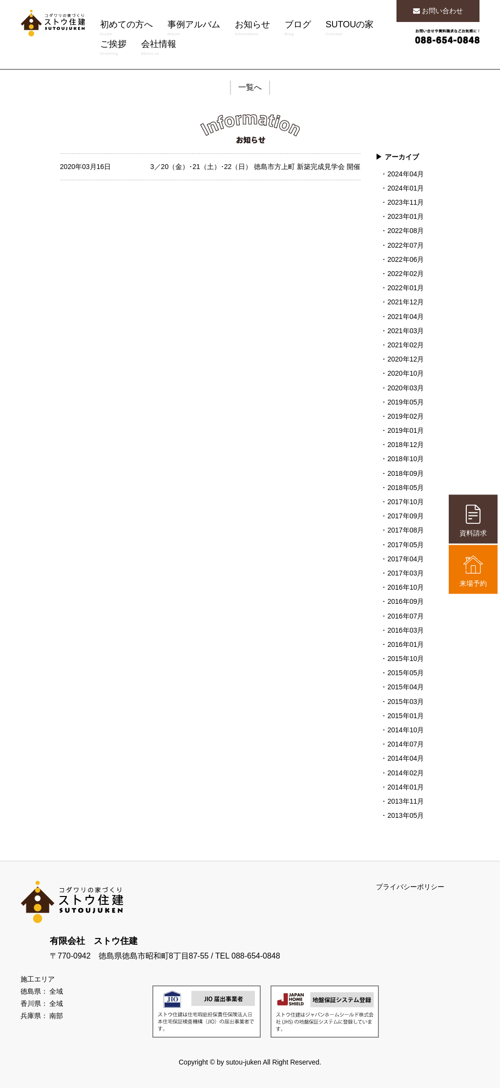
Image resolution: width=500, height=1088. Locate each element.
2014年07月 (405, 744)
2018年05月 (405, 487)
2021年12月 (405, 302)
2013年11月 (405, 801)
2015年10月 (405, 658)
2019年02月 (405, 416)
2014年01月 (405, 787)
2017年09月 (405, 516)
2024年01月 (405, 188)
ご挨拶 (113, 49)
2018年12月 (405, 444)
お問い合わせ (438, 11)
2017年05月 (405, 545)
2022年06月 (405, 259)
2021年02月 (405, 345)
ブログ (298, 29)
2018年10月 (405, 459)
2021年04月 (405, 316)
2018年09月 (405, 473)
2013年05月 (405, 815)
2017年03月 (405, 573)
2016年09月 (405, 601)
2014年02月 (405, 773)
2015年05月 (405, 673)
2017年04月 (405, 559)
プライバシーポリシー (410, 887)
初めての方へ (126, 29)
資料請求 (473, 520)
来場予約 (473, 571)
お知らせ (252, 29)
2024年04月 (405, 174)
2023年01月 (405, 216)
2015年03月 (405, 701)
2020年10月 (405, 373)
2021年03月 (405, 331)
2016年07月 (405, 616)
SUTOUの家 (350, 29)
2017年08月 (405, 530)
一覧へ (250, 87)
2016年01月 (405, 644)
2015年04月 (405, 687)
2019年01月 (405, 430)
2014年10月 (405, 730)
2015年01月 (405, 716)
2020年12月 (405, 359)
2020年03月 (405, 388)
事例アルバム (193, 29)
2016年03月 (405, 630)
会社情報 (158, 49)
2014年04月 (405, 758)
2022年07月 (405, 245)
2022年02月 (405, 273)
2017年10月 (405, 502)
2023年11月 (405, 202)
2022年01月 (405, 288)
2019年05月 (405, 402)
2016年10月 (405, 587)
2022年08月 (405, 231)
